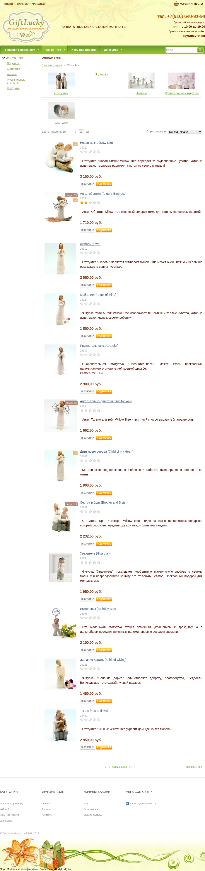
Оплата (68, 27)
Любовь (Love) (90, 244)
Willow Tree (53, 49)
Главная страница (52, 65)
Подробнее (104, 184)
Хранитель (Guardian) (95, 553)
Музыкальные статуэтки (16, 81)
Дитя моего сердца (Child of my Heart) (106, 451)
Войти (8, 4)
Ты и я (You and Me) (94, 710)
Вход (86, 803)
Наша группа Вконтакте (143, 803)
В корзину (87, 184)
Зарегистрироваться (31, 4)
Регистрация (91, 809)
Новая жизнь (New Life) (96, 142)
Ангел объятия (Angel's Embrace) (103, 193)
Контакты (117, 27)
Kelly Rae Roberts (84, 49)
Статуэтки (13, 68)
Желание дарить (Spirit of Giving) (103, 659)
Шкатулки (13, 88)
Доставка (85, 27)
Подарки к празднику (20, 49)
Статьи (102, 27)
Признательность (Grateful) (99, 345)
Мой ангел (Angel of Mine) (98, 294)
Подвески (13, 63)
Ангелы (12, 74)
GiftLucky (8, 833)
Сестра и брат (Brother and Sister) (104, 502)
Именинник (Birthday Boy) (98, 609)
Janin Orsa (111, 49)
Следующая (119, 766)
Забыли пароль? (93, 814)
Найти (200, 49)
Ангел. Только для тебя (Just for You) (106, 401)
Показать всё (194, 766)
